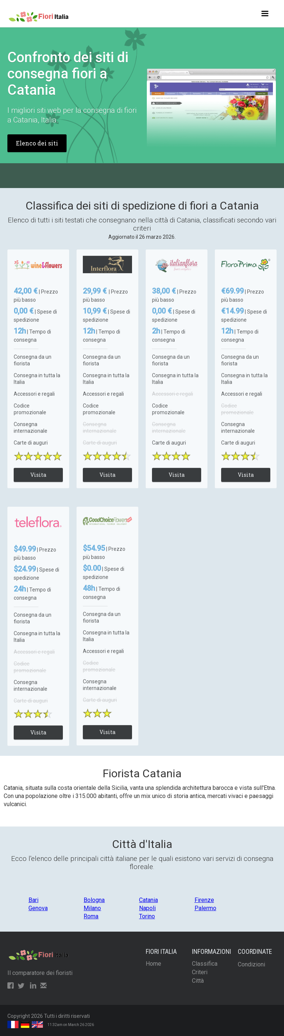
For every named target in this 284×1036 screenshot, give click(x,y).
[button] (265, 13)
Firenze (204, 899)
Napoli (147, 908)
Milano (92, 908)
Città (198, 980)
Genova (38, 908)
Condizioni (251, 964)
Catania (148, 899)
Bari (33, 899)
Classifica (204, 963)
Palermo (205, 908)
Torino (147, 916)
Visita (38, 481)
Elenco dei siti (37, 143)
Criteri (199, 972)
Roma (91, 916)
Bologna (94, 899)
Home (153, 963)
